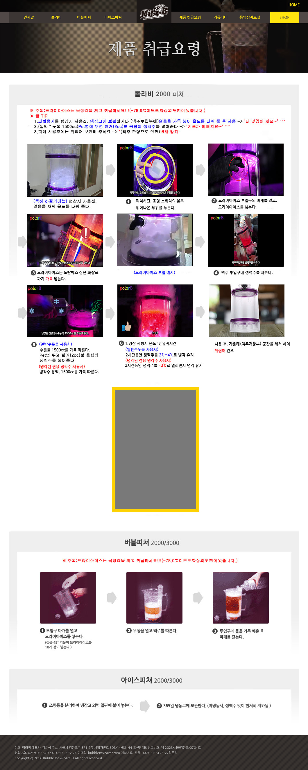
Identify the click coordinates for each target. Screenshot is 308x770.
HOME (294, 5)
